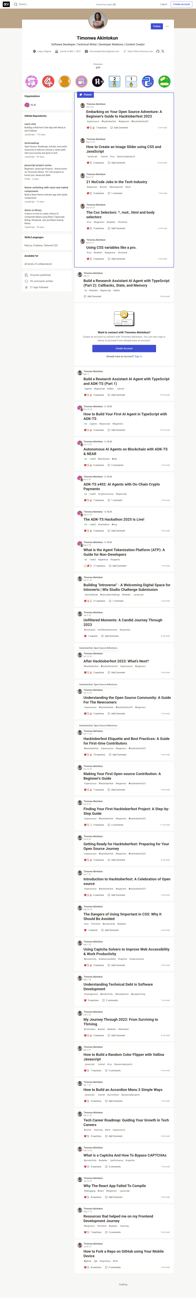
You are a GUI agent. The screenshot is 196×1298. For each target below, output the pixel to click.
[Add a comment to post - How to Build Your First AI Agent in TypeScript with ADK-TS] (94, 430)
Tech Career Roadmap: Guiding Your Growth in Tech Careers (126, 1122)
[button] (31, 81)
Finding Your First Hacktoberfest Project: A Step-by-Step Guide (126, 811)
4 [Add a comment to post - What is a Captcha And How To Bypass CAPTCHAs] (112, 1166)
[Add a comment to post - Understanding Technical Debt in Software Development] (91, 1000)
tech (128, 187)
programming (138, 994)
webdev (111, 222)
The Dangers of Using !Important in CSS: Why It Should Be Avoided (122, 916)
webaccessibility (107, 959)
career (103, 187)
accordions (113, 1094)
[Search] (16, 4)
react (101, 1191)
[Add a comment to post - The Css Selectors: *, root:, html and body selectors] (95, 228)
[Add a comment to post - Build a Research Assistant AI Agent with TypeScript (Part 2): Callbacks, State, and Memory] (92, 296)
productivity (109, 924)
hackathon (103, 524)
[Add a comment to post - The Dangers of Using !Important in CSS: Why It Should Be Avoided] (90, 930)
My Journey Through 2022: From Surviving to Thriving (120, 1021)
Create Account (124, 348)
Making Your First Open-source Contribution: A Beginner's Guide (122, 776)
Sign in (138, 356)
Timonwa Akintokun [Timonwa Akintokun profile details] (96, 104)
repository (105, 1261)
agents (88, 388)
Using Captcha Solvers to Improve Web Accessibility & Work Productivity (126, 951)
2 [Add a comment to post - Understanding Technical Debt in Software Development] (110, 1000)
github (87, 1261)
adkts (116, 290)
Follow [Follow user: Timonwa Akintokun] (156, 26)
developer (123, 1029)
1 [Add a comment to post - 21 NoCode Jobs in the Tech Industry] (114, 193)
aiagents (115, 559)
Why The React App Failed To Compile (114, 1186)
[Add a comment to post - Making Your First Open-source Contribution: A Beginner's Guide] (94, 790)
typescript (105, 290)
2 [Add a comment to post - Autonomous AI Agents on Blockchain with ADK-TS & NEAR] (115, 465)
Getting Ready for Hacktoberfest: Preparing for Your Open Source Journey (126, 846)
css (112, 156)
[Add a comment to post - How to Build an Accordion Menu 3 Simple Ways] (92, 1101)
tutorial (104, 156)
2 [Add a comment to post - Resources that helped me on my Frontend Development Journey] (112, 1232)
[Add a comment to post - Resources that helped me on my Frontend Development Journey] (92, 1232)
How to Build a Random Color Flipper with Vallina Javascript (123, 1056)
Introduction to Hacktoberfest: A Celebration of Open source (126, 881)
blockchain (104, 459)
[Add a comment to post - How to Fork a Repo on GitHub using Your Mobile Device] (92, 1267)
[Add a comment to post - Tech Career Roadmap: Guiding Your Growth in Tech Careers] (92, 1136)
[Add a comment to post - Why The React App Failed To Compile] (92, 1197)
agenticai (103, 559)
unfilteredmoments (107, 629)
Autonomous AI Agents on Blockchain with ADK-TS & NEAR (125, 451)
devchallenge (91, 594)
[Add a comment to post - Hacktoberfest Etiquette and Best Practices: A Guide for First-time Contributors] (94, 754)
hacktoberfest (109, 121)
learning (98, 1130)
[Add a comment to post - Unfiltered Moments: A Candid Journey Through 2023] (90, 636)
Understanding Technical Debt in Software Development (118, 986)
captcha (122, 959)
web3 (92, 459)
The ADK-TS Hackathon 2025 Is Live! (113, 519)
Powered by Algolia (105, 4)
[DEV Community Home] (6, 4)
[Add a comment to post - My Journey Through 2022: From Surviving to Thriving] (94, 1035)
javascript (92, 156)
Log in (163, 4)
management (91, 994)
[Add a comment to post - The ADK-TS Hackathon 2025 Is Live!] (94, 531)
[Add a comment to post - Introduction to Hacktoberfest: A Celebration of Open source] (94, 895)
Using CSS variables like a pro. (111, 247)
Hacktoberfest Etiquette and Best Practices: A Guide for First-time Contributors (126, 741)
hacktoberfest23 (139, 121)
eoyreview (124, 629)
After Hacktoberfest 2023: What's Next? (116, 661)
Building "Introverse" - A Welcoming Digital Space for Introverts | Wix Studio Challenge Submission (126, 587)
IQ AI (109, 406)
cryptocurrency (105, 494)
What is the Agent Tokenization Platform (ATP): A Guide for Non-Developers (124, 552)
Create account (181, 4)
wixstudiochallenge (110, 594)
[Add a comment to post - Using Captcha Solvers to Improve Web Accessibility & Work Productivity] (94, 965)
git (95, 1261)
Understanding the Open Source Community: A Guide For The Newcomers (127, 700)
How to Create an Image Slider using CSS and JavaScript (123, 149)
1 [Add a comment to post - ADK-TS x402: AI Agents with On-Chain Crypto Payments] (114, 500)
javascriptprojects (126, 156)
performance (116, 1160)
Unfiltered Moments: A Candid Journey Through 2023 (122, 622)
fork (115, 1261)
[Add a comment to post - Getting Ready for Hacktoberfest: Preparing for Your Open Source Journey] (94, 860)
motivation (89, 629)
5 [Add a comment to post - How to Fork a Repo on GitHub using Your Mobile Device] (112, 1267)
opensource (93, 121)
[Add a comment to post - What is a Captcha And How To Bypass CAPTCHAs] (92, 1166)
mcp (114, 524)
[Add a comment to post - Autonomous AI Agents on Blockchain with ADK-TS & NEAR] (94, 465)
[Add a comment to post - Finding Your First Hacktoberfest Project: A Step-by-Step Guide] (94, 825)
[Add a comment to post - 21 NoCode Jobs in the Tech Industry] (95, 193)
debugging (89, 1191)
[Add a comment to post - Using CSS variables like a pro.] (95, 259)
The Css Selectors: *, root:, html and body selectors (120, 214)
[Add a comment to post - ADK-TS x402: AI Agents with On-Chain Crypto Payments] (94, 500)
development (116, 187)
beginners (123, 121)
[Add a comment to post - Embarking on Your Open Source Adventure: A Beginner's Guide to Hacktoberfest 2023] (97, 127)
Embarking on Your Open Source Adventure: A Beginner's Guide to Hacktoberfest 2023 (124, 114)
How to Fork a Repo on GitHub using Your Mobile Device (123, 1253)
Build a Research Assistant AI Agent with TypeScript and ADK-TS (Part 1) (126, 381)
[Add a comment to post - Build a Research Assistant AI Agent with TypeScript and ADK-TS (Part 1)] (94, 395)
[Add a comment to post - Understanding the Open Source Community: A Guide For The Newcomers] (94, 713)
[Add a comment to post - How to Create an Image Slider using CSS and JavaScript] (95, 163)
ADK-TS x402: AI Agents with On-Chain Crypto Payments (121, 486)
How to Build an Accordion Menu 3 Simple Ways (122, 1090)
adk (114, 459)
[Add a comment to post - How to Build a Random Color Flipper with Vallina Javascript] (92, 1070)
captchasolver (136, 959)
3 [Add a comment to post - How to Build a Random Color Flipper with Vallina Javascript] (112, 1070)
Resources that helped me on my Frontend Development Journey (118, 1218)
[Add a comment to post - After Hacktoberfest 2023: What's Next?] (94, 672)
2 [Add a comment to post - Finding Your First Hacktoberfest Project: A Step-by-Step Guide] (115, 825)
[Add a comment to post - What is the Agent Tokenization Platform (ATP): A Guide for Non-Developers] (94, 566)
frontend (122, 222)
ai (85, 290)
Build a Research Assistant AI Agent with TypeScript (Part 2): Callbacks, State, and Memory (126, 283)
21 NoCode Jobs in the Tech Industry (116, 182)
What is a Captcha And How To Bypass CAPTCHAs (124, 1155)
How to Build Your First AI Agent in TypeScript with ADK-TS (125, 416)
